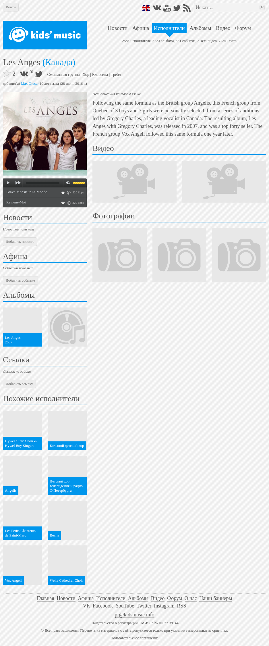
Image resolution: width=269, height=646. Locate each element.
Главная (45, 598)
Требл (116, 74)
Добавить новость (20, 241)
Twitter (144, 606)
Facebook (103, 606)
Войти (11, 7)
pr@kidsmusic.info (134, 615)
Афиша (140, 28)
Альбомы (200, 28)
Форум (243, 28)
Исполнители (169, 28)
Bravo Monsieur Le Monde (26, 192)
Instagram (164, 606)
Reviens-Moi (16, 202)
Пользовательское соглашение (134, 638)
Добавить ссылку (19, 384)
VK (86, 606)
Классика (100, 74)
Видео (223, 28)
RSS (181, 606)
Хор (86, 74)
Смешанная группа (63, 74)
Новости (117, 28)
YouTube (124, 606)
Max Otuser (30, 83)
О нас (191, 598)
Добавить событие (20, 280)
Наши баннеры (215, 598)
